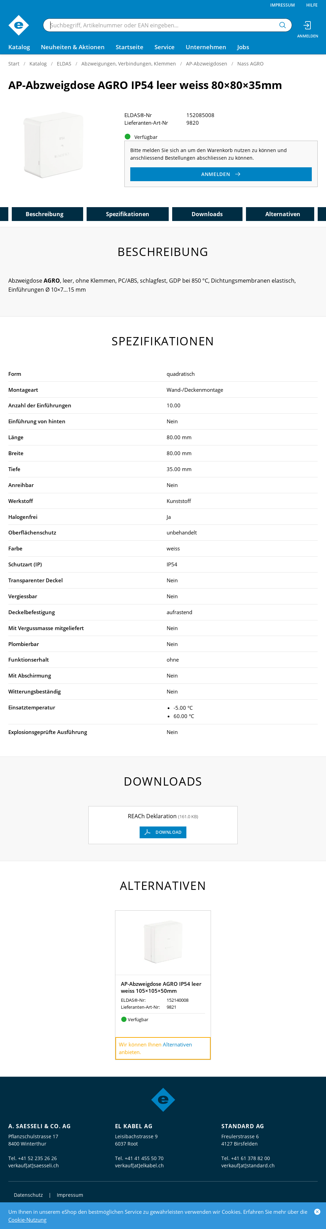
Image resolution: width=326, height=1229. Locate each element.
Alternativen (282, 214)
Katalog (38, 63)
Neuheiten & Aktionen (73, 47)
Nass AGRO (250, 63)
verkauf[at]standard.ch (248, 1165)
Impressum (282, 5)
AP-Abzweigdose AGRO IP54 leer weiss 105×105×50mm (161, 987)
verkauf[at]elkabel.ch (139, 1165)
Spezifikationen (127, 214)
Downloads (207, 214)
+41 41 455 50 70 (144, 1158)
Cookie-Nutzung (27, 1219)
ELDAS (64, 63)
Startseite (129, 47)
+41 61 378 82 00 (250, 1158)
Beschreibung (44, 214)
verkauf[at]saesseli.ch (33, 1165)
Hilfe (312, 5)
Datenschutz (28, 1195)
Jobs (243, 47)
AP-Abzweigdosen (206, 63)
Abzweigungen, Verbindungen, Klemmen (128, 63)
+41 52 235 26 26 (37, 1158)
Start (13, 63)
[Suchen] (282, 25)
